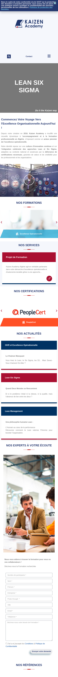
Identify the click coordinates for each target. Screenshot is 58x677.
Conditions (29, 643)
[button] (9, 56)
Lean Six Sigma (12, 378)
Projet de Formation (16, 257)
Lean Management (14, 411)
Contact (29, 56)
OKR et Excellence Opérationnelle (21, 345)
